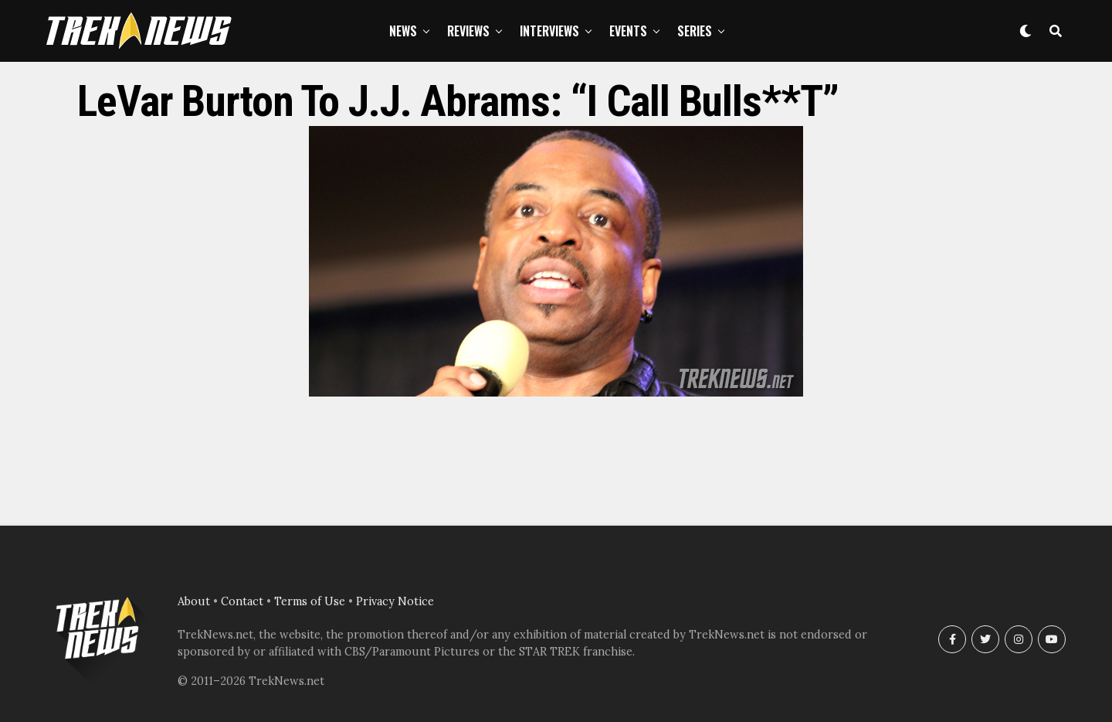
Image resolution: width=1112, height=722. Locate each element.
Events (628, 31)
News (403, 31)
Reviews (468, 31)
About (194, 601)
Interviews (549, 31)
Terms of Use (309, 601)
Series (694, 31)
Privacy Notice (395, 601)
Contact (242, 601)
